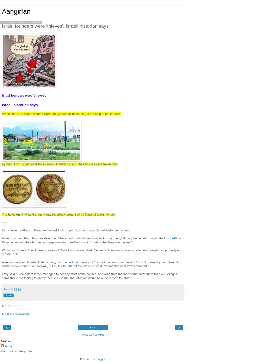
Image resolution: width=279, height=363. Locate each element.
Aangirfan (16, 11)
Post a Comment (15, 314)
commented (65, 262)
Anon (8, 346)
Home (93, 327)
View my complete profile (16, 351)
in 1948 (172, 238)
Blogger (100, 359)
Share (8, 295)
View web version (93, 334)
